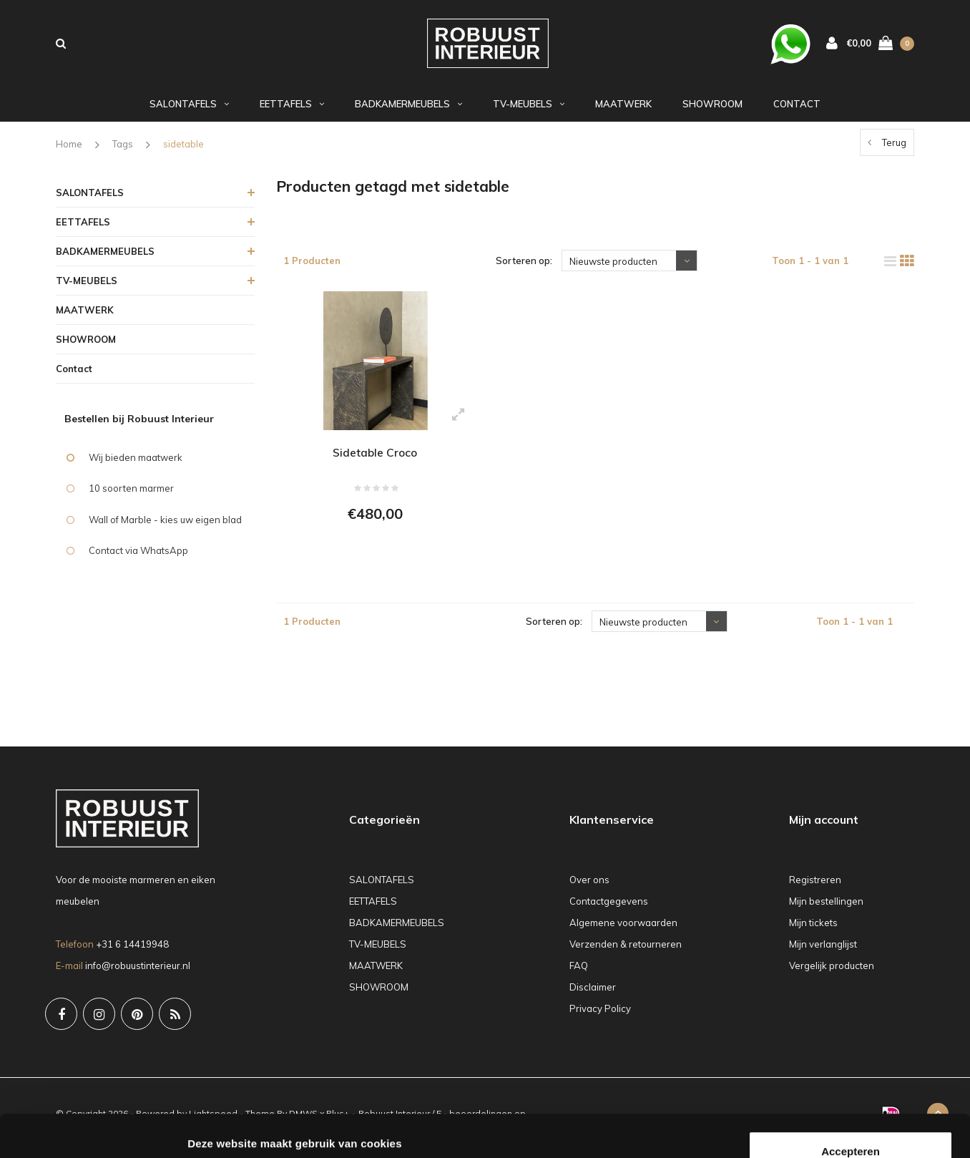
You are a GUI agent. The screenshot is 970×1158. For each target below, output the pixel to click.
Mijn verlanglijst (823, 952)
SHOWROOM (712, 109)
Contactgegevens (608, 909)
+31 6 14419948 (132, 952)
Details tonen (221, 1130)
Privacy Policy (600, 1017)
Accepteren (850, 1059)
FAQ (578, 974)
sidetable (183, 149)
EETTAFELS (292, 109)
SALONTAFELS (189, 109)
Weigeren (850, 1105)
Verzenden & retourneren (625, 952)
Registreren (815, 888)
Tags (122, 149)
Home (69, 149)
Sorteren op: (524, 266)
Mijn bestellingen (826, 909)
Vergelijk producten (831, 974)
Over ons (589, 888)
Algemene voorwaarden (623, 931)
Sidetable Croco (375, 458)
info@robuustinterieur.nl (137, 973)
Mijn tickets (813, 931)
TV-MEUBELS (528, 109)
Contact (796, 109)
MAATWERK (623, 109)
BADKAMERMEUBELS (408, 109)
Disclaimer (592, 995)
